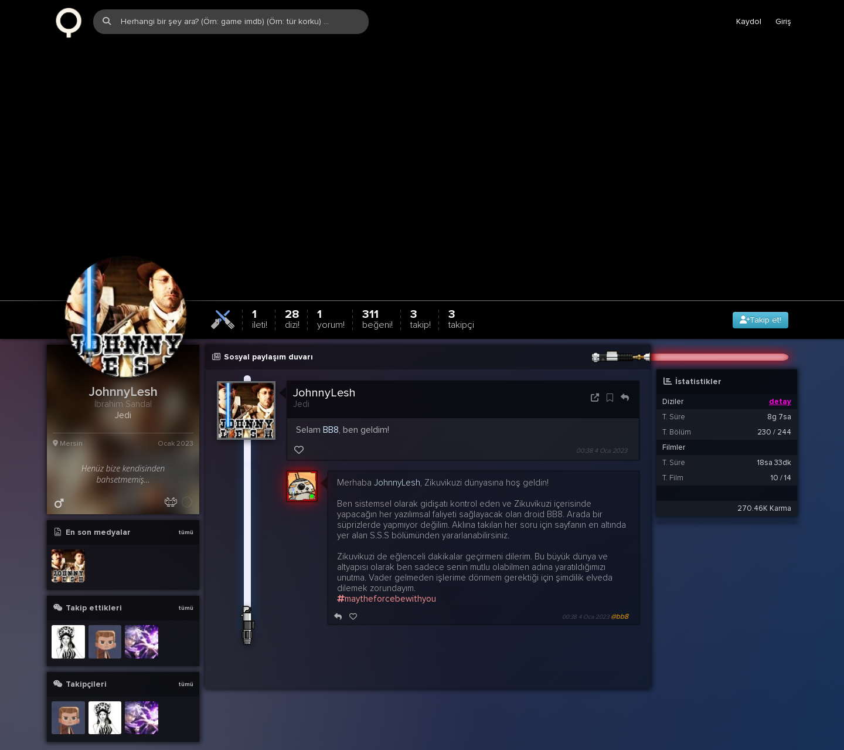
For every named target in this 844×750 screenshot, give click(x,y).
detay (780, 373)
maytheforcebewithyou (386, 570)
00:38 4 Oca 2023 (601, 422)
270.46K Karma (764, 480)
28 (292, 290)
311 (377, 290)
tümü (185, 504)
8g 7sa (779, 388)
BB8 (331, 402)
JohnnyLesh (324, 365)
